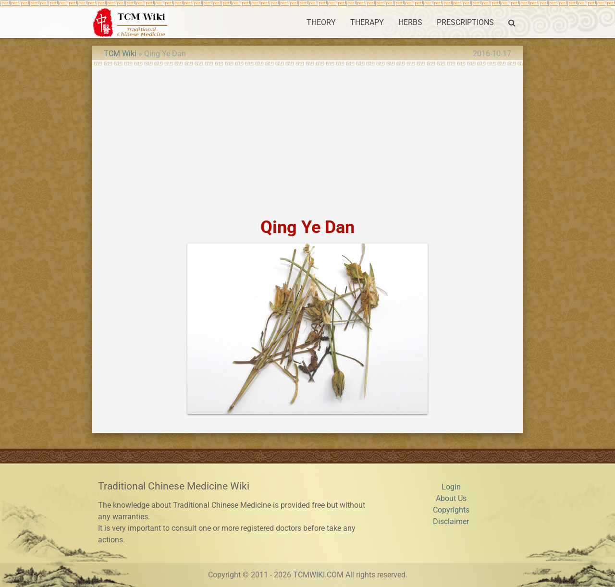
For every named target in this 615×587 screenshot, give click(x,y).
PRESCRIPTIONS (465, 22)
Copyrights (451, 509)
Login (451, 486)
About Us (451, 498)
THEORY (321, 22)
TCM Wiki (120, 53)
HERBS (410, 22)
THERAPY (367, 22)
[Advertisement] (307, 138)
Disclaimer (451, 521)
